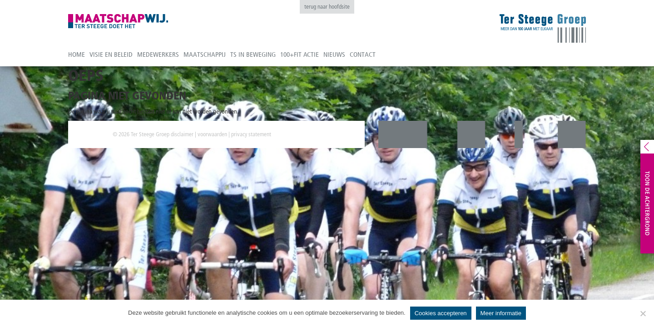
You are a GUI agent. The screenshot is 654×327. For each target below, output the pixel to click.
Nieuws (334, 54)
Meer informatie (501, 313)
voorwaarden (212, 134)
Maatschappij (204, 54)
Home (76, 54)
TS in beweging (253, 54)
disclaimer (182, 134)
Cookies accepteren (441, 313)
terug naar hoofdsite (327, 6)
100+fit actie (299, 54)
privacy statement (251, 134)
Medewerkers (158, 54)
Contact (363, 54)
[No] (642, 313)
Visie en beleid (111, 54)
